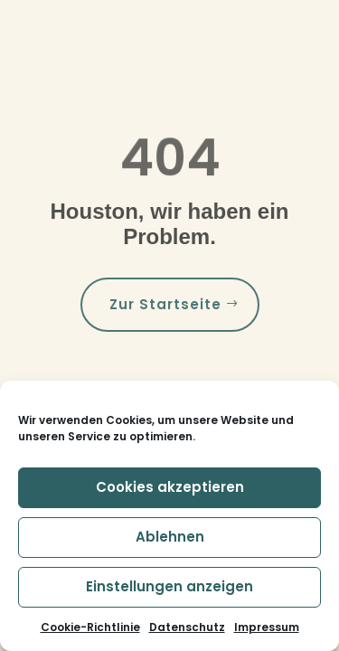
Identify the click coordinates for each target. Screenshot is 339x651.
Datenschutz (187, 627)
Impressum (266, 627)
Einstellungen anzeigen (169, 586)
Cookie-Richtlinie (90, 627)
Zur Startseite (165, 304)
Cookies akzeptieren (170, 486)
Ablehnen (170, 536)
